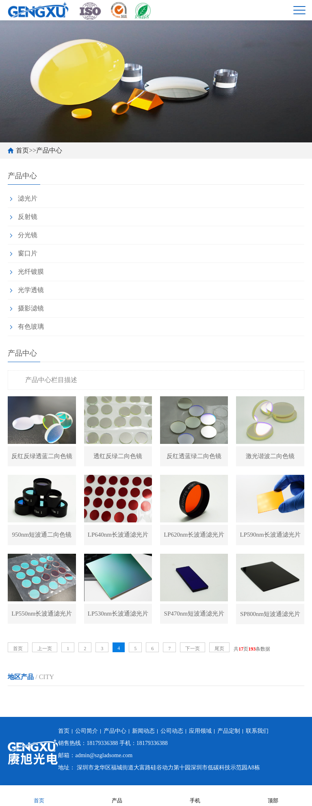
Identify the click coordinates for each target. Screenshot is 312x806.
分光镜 (27, 235)
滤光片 (27, 198)
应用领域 (200, 731)
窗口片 (27, 253)
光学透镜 (31, 289)
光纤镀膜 (31, 271)
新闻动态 (143, 731)
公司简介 (86, 731)
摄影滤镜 (31, 308)
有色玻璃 (31, 326)
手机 (195, 795)
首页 (22, 150)
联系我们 (257, 731)
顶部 (273, 795)
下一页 (192, 649)
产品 (117, 795)
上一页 (44, 649)
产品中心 (49, 150)
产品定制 (228, 731)
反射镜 (27, 216)
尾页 (219, 649)
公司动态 (171, 731)
